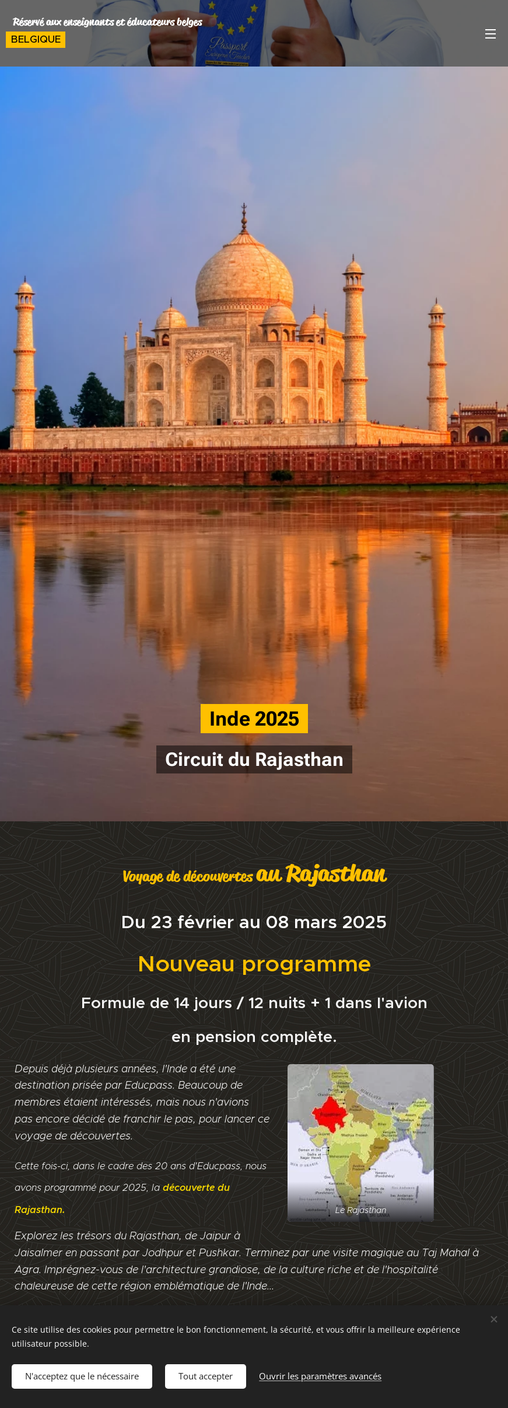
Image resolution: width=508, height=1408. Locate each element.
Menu (490, 33)
